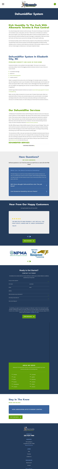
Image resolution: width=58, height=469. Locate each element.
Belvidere (33, 339)
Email (30, 287)
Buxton (15, 341)
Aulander (33, 334)
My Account (29, 422)
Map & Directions (29, 404)
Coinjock (15, 346)
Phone (10, 287)
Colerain (33, 346)
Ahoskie (15, 334)
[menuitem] (10, 443)
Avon (14, 336)
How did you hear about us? (14, 298)
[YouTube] (33, 430)
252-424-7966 (29, 395)
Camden (33, 341)
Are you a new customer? (13, 281)
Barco (14, 339)
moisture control (14, 140)
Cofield (33, 343)
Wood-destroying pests (15, 75)
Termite (29, 413)
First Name (11, 284)
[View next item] (30, 237)
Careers (29, 424)
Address (10, 291)
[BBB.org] (30, 430)
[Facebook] (25, 430)
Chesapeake (16, 343)
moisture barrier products (32, 122)
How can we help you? (13, 301)
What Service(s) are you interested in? (15, 294)
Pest (29, 411)
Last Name (31, 284)
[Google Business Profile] (27, 430)
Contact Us (29, 416)
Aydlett (33, 336)
